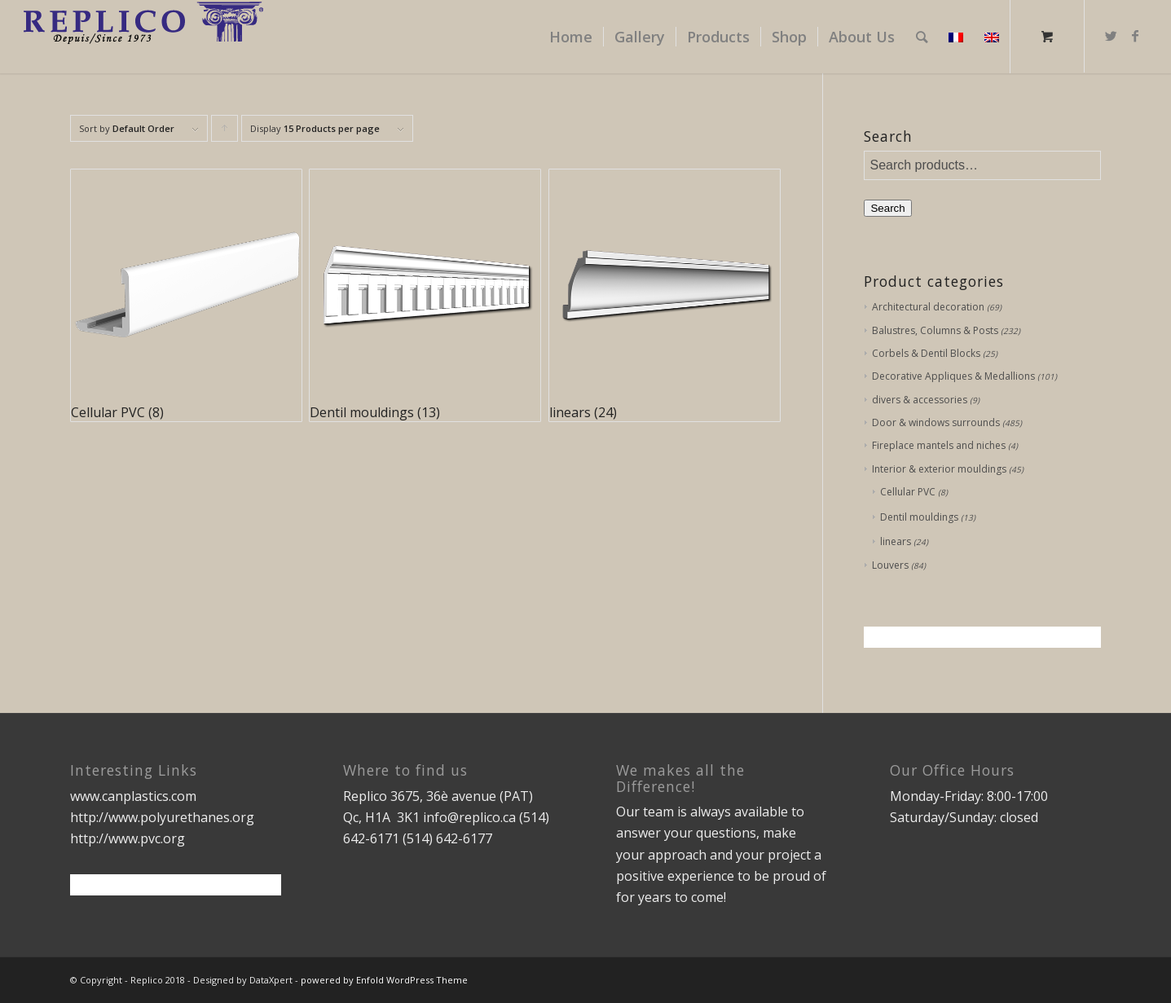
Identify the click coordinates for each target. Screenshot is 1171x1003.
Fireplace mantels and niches (939, 445)
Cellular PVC (907, 492)
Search (887, 208)
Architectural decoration (928, 307)
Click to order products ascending (225, 132)
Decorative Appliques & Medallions (953, 376)
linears (895, 541)
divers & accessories (919, 400)
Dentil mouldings (919, 517)
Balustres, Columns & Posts (935, 330)
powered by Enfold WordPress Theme (384, 980)
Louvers (890, 565)
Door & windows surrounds (936, 422)
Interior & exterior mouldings (939, 469)
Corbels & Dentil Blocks (926, 353)
